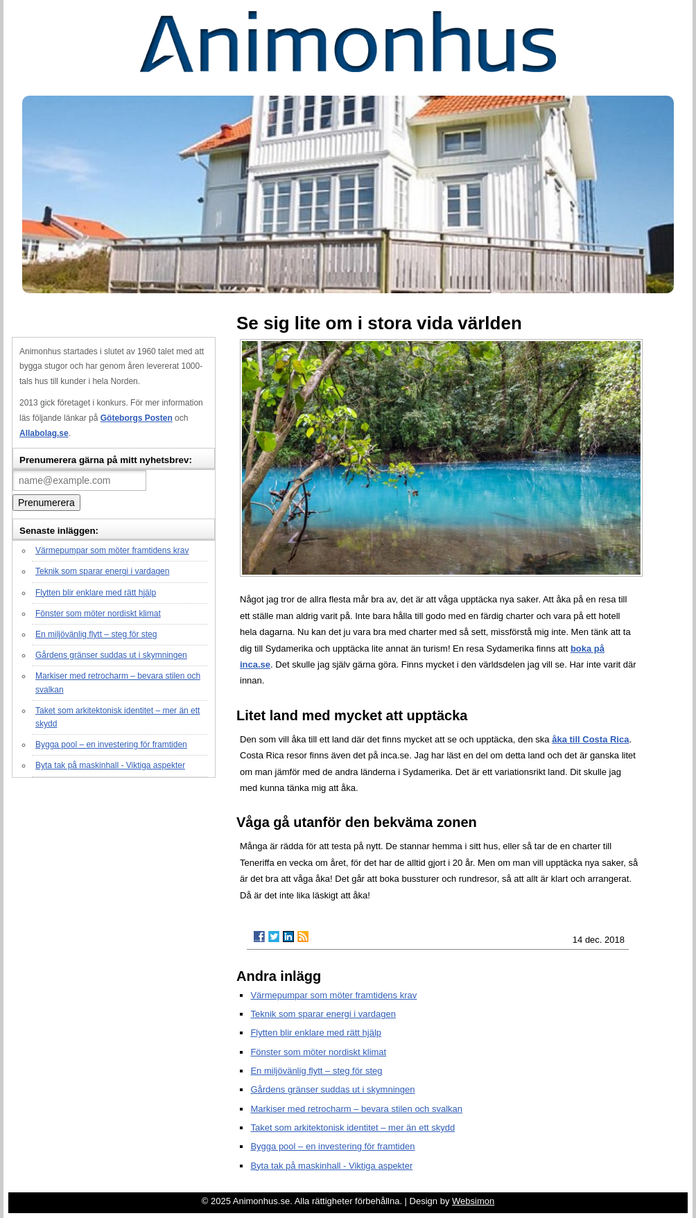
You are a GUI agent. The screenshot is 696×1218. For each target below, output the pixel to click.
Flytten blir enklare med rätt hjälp (95, 593)
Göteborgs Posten (137, 418)
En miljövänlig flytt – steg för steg (96, 634)
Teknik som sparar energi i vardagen (102, 571)
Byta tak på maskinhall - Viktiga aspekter (110, 765)
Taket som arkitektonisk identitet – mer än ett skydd (352, 1127)
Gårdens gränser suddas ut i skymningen (111, 655)
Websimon (473, 1201)
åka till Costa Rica (590, 739)
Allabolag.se (44, 433)
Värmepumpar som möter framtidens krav (112, 550)
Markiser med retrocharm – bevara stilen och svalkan (356, 1109)
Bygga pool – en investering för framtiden (111, 744)
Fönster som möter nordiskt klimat (98, 613)
